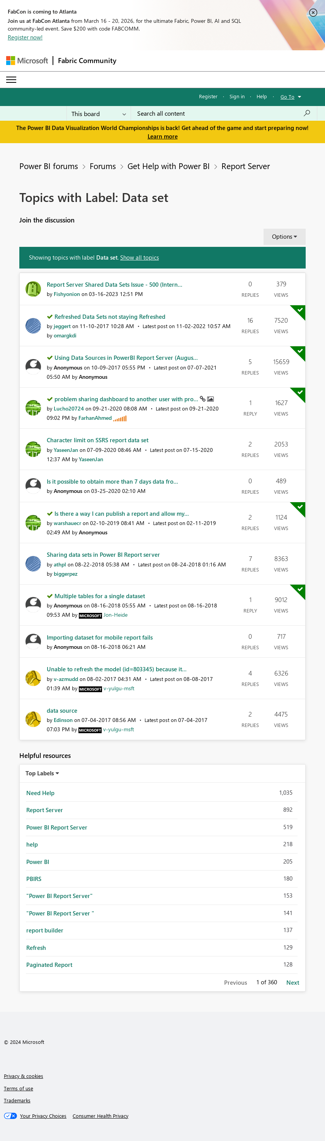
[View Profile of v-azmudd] (66, 679)
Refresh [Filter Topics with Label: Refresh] (36, 947)
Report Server (245, 165)
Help (262, 96)
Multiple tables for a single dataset (99, 596)
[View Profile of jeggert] (62, 326)
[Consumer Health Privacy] (100, 1116)
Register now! (25, 37)
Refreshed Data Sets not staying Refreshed (109, 316)
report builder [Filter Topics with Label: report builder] (44, 930)
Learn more (163, 136)
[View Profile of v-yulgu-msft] (119, 688)
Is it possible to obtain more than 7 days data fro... (112, 481)
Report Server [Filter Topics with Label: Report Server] (44, 810)
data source (62, 710)
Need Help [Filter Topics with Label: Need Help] (40, 793)
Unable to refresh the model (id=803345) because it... (117, 669)
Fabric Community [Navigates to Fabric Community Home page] (87, 60)
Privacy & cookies (23, 1076)
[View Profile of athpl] (60, 564)
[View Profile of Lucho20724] (69, 408)
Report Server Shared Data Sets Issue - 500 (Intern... (114, 284)
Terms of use (18, 1088)
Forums (103, 165)
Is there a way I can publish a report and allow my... (121, 513)
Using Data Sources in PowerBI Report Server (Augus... (126, 357)
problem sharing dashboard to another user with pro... (127, 399)
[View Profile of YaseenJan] (66, 449)
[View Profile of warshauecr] (67, 523)
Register (208, 96)
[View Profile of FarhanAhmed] (95, 417)
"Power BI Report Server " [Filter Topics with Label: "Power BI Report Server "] (60, 913)
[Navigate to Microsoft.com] (27, 60)
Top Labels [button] (40, 773)
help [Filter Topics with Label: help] (32, 844)
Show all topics (139, 257)
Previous (235, 982)
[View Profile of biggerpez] (66, 573)
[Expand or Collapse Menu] (11, 80)
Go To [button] (287, 96)
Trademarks (17, 1100)
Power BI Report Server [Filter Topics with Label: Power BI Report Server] (56, 827)
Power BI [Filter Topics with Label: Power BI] (37, 862)
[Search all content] (224, 113)
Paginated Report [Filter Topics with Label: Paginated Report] (49, 964)
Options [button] (282, 236)
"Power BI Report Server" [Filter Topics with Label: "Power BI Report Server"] (59, 896)
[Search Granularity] (99, 113)
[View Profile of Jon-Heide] (116, 614)
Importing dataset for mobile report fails (100, 637)
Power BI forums (48, 165)
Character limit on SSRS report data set (97, 440)
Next (292, 982)
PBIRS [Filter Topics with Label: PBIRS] (33, 879)
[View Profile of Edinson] (63, 720)
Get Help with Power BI (169, 165)
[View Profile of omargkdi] (65, 335)
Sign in (237, 96)
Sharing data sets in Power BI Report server (103, 554)
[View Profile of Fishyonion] (67, 294)
